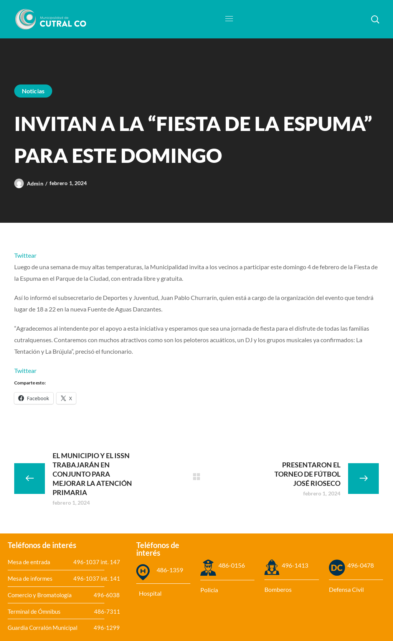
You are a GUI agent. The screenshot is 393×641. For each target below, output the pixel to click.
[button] (375, 19)
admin (35, 183)
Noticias (33, 90)
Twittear (25, 255)
